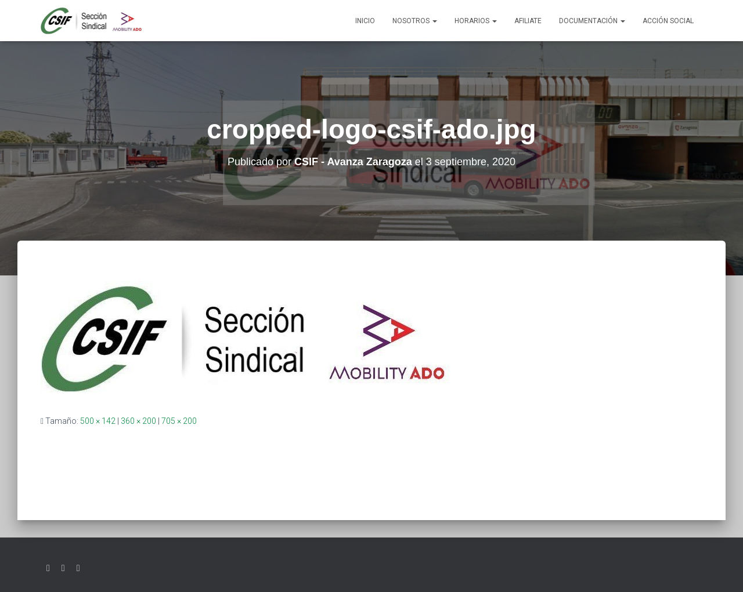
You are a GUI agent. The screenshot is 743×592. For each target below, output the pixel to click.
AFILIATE (528, 21)
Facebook (63, 568)
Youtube (78, 568)
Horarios (476, 21)
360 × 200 (138, 421)
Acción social (668, 21)
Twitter (48, 568)
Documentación (592, 21)
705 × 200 (179, 421)
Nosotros (414, 21)
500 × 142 (98, 421)
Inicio (365, 21)
